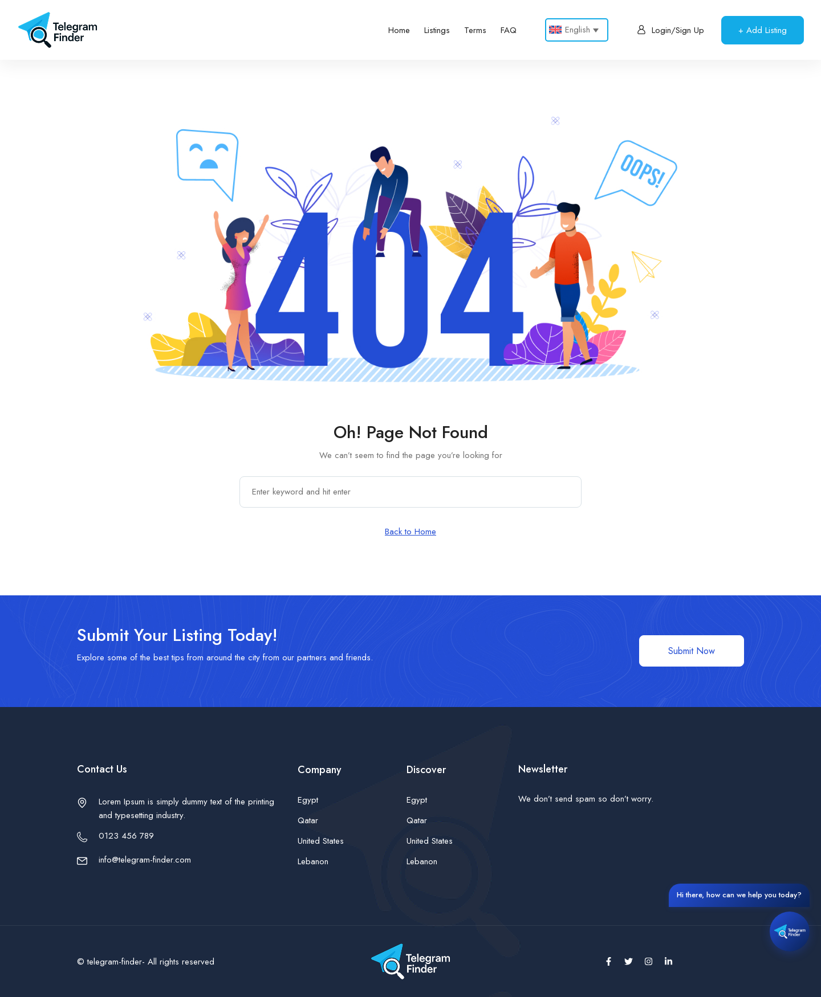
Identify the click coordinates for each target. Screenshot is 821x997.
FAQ (509, 30)
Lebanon (313, 861)
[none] (576, 29)
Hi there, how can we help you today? (739, 894)
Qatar (308, 820)
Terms (475, 30)
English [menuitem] (577, 29)
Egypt (308, 800)
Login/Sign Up (670, 30)
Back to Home (410, 531)
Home (399, 30)
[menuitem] (576, 29)
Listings (437, 30)
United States (321, 841)
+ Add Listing (762, 30)
